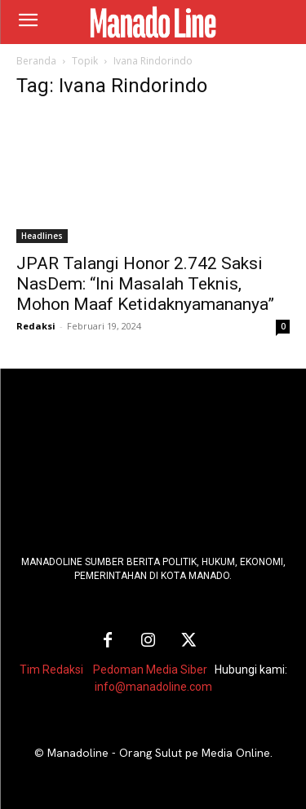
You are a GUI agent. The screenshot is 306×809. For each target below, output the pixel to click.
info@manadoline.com (153, 686)
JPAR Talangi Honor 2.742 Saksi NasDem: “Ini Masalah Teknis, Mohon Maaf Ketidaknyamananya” (145, 284)
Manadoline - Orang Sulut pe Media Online (158, 752)
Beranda (36, 61)
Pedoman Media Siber (150, 669)
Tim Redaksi (51, 669)
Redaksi (35, 326)
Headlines (42, 235)
